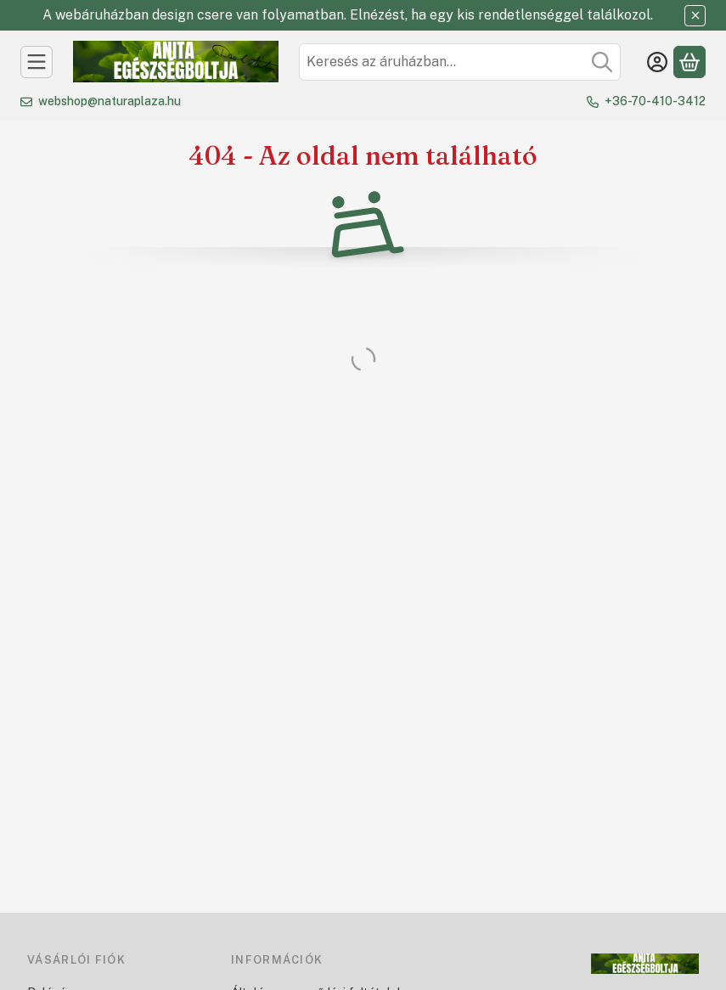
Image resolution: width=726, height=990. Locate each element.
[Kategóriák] (36, 62)
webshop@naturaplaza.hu (109, 101)
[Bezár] (695, 15)
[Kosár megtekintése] (689, 62)
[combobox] (460, 62)
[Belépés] (657, 62)
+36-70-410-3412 (655, 101)
